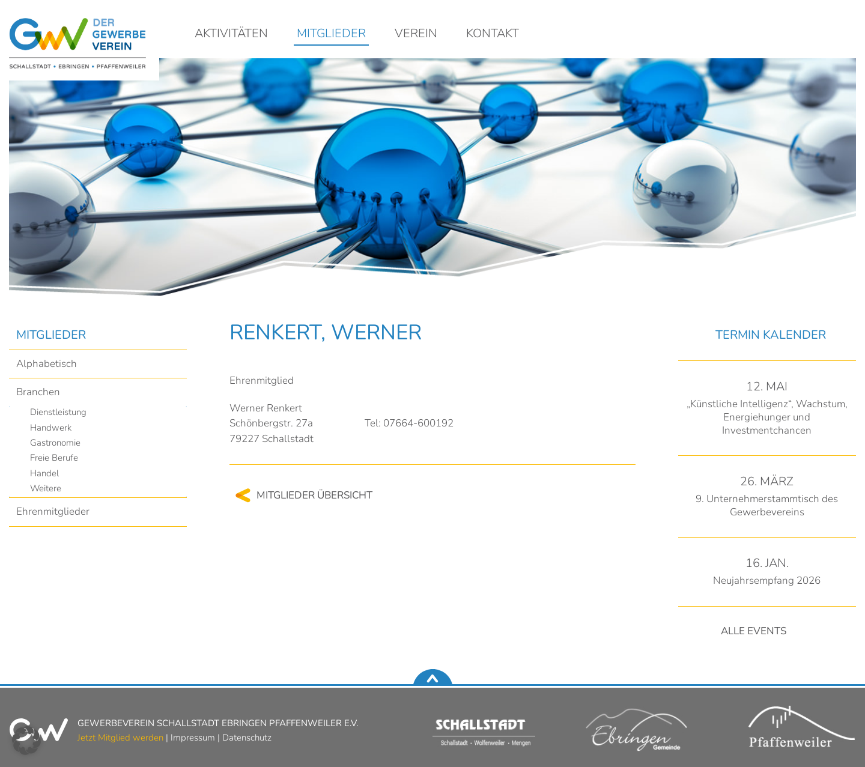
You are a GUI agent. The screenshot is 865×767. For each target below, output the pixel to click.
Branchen (38, 392)
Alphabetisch (46, 364)
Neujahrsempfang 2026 (767, 580)
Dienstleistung (58, 412)
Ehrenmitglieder (53, 511)
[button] (26, 740)
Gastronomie (55, 443)
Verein (416, 34)
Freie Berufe (54, 458)
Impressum (193, 738)
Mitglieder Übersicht (314, 495)
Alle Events (753, 631)
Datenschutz (247, 738)
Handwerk (50, 428)
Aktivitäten (231, 34)
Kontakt (492, 34)
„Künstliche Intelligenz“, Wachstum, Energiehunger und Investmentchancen (767, 417)
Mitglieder (331, 34)
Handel (44, 473)
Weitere (45, 488)
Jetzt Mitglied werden (120, 738)
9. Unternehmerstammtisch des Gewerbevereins (767, 505)
